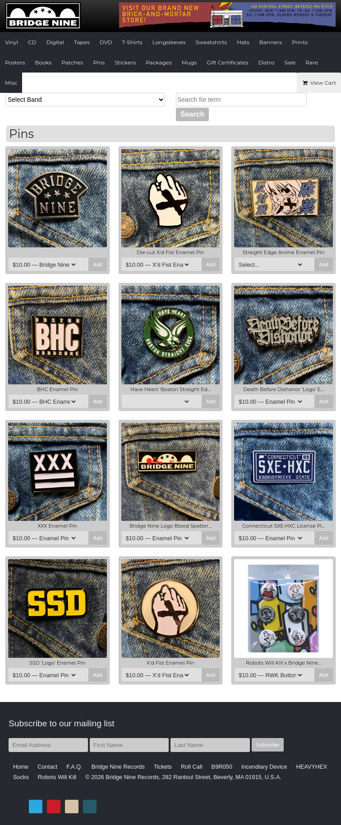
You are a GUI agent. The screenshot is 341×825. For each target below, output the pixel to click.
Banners (270, 42)
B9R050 (222, 766)
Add (97, 264)
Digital (55, 42)
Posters (15, 62)
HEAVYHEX (311, 766)
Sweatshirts (211, 42)
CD (32, 42)
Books (43, 62)
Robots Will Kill (57, 777)
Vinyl (11, 42)
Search (192, 114)
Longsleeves (169, 42)
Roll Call (192, 766)
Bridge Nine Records (118, 766)
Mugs (189, 62)
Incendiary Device (264, 766)
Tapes (82, 42)
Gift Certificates (227, 62)
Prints (300, 42)
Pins (99, 62)
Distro (266, 62)
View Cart (319, 82)
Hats (243, 42)
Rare (311, 62)
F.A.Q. (74, 766)
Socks (21, 777)
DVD (106, 42)
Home (20, 766)
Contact (47, 766)
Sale (289, 62)
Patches (72, 62)
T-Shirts (132, 42)
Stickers (125, 62)
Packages (159, 62)
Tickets (163, 766)
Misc (11, 82)
